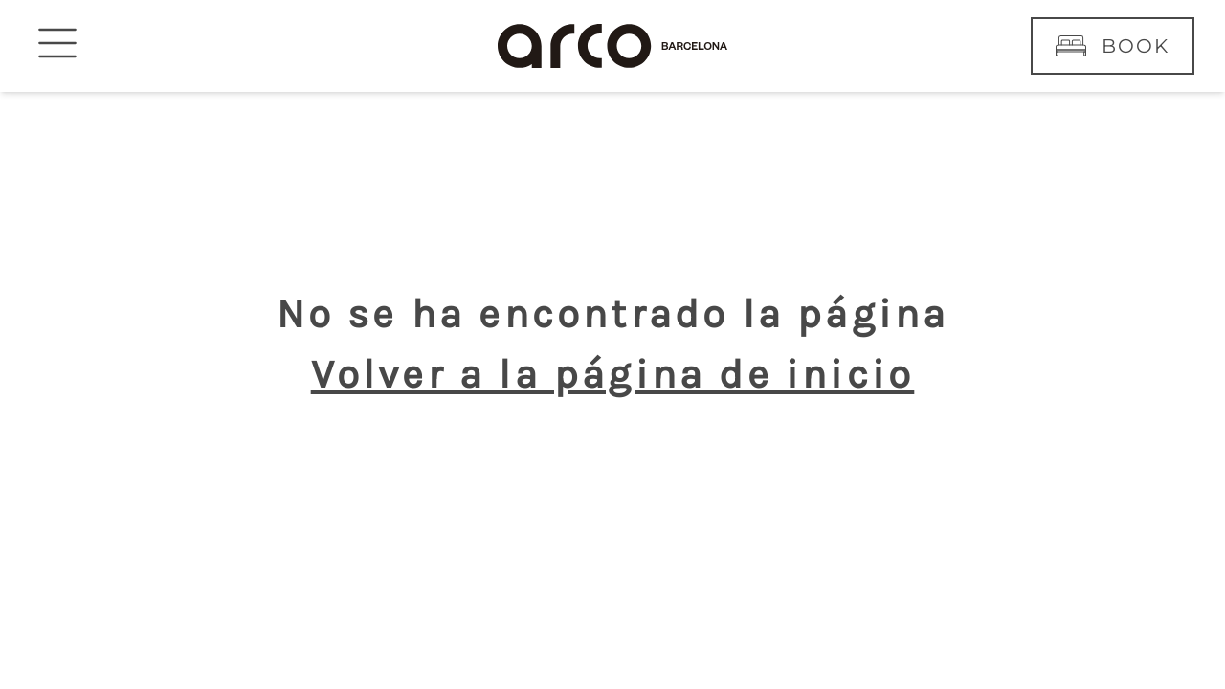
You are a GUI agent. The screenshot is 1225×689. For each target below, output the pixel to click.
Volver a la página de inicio (613, 374)
